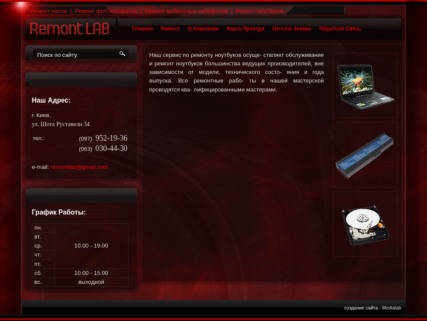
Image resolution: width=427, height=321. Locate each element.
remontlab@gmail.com (79, 167)
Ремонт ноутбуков (260, 11)
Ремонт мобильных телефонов (186, 11)
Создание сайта (361, 307)
